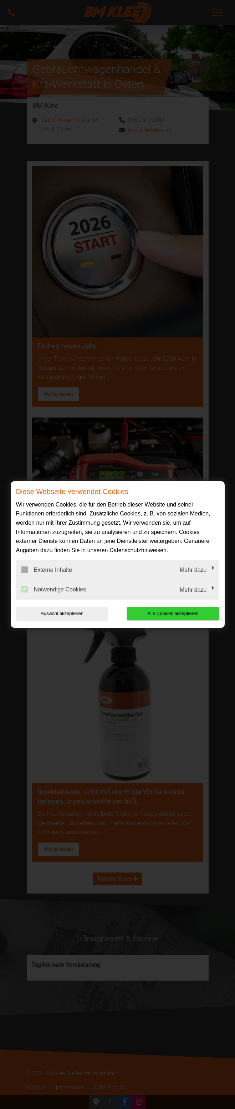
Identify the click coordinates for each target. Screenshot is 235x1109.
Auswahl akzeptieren (61, 613)
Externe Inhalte (46, 569)
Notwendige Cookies (53, 589)
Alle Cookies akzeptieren (173, 613)
